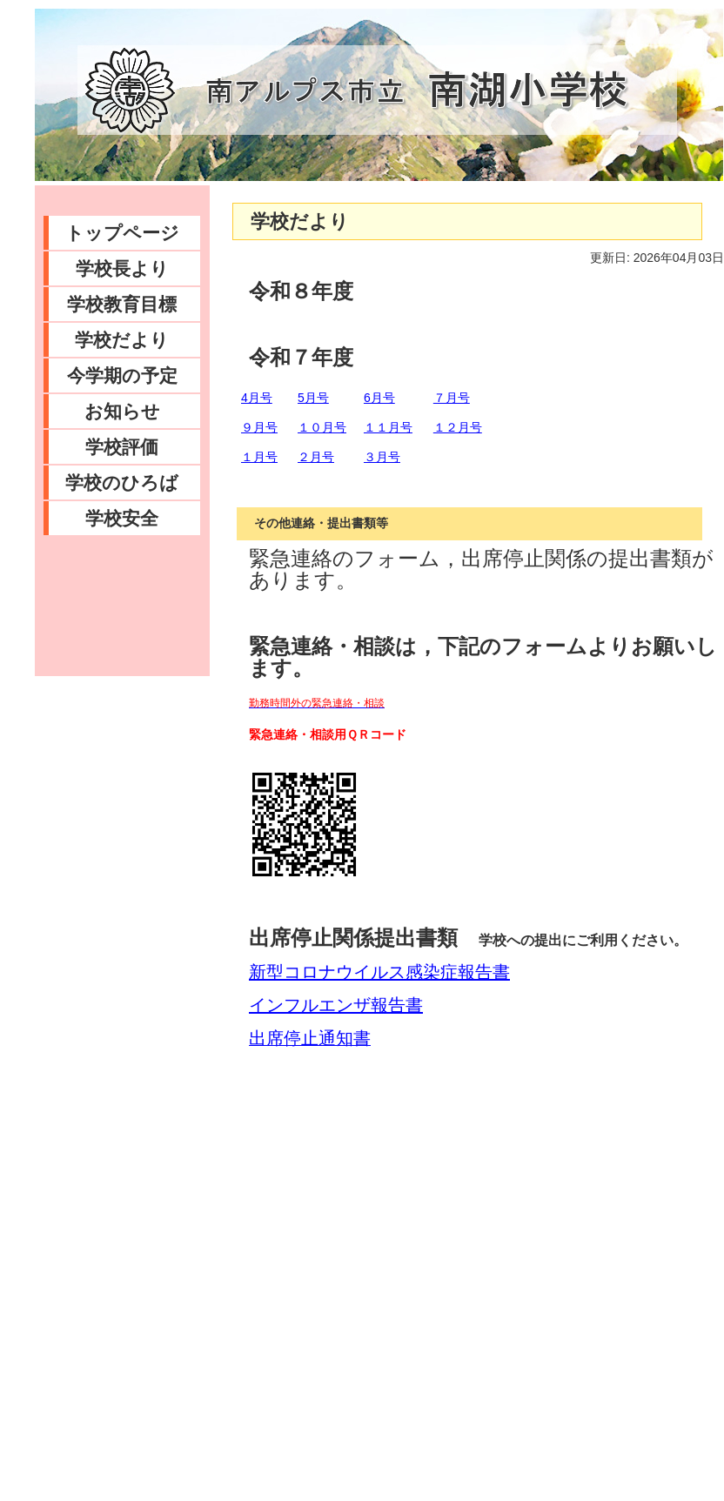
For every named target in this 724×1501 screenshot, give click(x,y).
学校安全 (121, 518)
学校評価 (121, 447)
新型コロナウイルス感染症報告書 (379, 972)
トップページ (122, 233)
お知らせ (122, 411)
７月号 (451, 398)
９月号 (259, 427)
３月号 (382, 457)
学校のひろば (121, 482)
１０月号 (322, 427)
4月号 (256, 398)
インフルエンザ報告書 (336, 1005)
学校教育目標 (122, 304)
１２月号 (457, 427)
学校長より (122, 268)
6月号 (379, 398)
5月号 (313, 398)
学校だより (122, 340)
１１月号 (388, 427)
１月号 (259, 457)
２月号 (316, 457)
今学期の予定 (122, 375)
